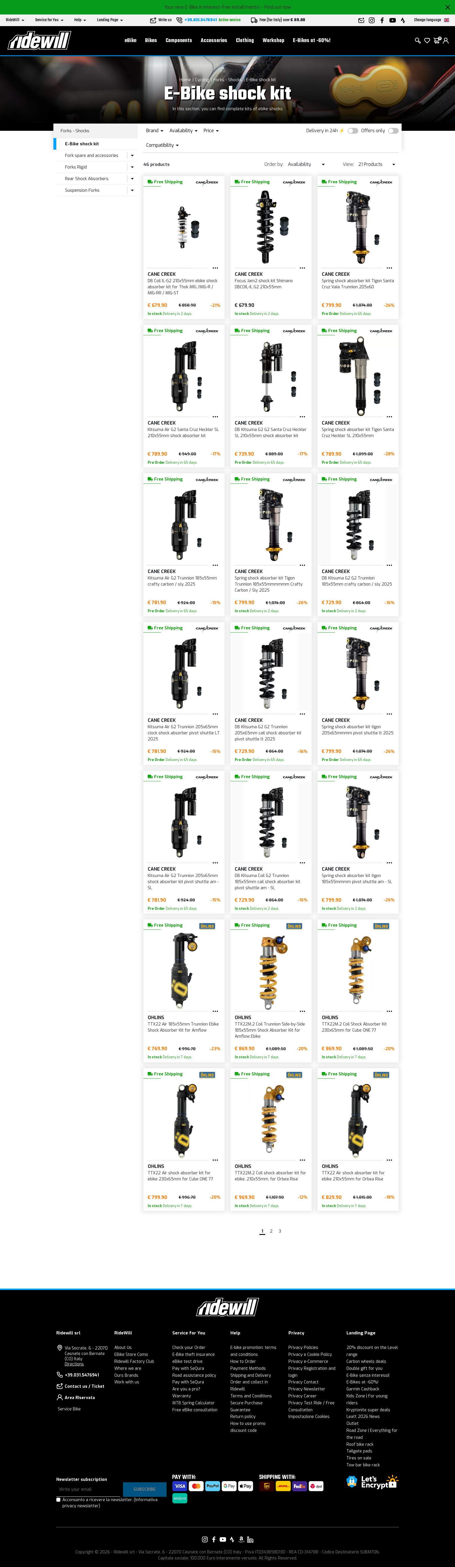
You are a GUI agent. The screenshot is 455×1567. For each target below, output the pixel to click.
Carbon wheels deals (366, 1361)
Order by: (274, 164)
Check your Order (188, 1347)
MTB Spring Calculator (193, 1403)
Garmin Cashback (362, 1389)
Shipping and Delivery (250, 1375)
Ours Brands (126, 1375)
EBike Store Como (131, 1354)
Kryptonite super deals (368, 1410)
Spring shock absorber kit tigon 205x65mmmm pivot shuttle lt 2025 (357, 730)
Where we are (127, 1368)
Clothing (245, 41)
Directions (74, 1364)
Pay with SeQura (188, 1368)
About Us (123, 1347)
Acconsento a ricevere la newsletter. (110, 1503)
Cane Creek (162, 274)
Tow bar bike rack (363, 1465)
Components (179, 41)
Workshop (273, 41)
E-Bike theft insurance (193, 1354)
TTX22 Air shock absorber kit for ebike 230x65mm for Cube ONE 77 (180, 1176)
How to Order (243, 1361)
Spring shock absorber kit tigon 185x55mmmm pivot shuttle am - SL (357, 879)
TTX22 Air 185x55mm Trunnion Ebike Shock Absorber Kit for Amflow (183, 1027)
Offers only (373, 131)
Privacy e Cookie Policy (310, 1354)
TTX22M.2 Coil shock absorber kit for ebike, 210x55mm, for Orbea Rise (270, 1176)
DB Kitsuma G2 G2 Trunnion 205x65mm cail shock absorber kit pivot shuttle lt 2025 (268, 733)
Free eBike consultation (194, 1410)
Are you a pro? (186, 1389)
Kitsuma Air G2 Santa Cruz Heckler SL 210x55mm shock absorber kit (183, 433)
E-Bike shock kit (261, 80)
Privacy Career (302, 1396)
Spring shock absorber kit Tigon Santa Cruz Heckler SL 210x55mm (358, 433)
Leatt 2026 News (363, 1416)
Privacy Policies (303, 1347)
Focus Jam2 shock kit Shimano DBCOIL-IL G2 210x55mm (264, 284)
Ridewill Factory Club (134, 1361)
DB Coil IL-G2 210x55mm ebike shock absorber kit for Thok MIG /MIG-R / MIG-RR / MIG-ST (182, 287)
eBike (130, 41)
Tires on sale (358, 1458)
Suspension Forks (82, 190)
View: (348, 164)
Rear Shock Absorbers (87, 179)
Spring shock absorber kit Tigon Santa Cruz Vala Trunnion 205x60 (358, 284)
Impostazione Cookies (309, 1416)
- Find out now (276, 7)
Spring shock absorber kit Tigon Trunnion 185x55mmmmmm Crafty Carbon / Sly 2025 (269, 584)
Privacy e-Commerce (308, 1361)
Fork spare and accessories (91, 155)
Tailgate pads (359, 1451)
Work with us (126, 1382)
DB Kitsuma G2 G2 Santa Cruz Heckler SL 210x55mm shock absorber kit (271, 433)
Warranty (181, 1396)
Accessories (214, 41)
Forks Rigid (76, 167)
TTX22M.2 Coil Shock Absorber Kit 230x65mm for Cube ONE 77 (354, 1027)
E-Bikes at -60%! (312, 41)
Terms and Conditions (251, 1396)
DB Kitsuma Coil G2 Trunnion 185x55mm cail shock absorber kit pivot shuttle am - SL (267, 882)
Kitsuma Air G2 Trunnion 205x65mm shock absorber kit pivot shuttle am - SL (183, 882)
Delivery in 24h (322, 131)
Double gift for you (364, 1368)
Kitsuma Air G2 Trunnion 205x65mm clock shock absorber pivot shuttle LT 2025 (184, 733)
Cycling (202, 80)
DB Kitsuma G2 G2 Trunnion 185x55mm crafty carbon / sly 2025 (357, 581)
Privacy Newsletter (306, 1389)
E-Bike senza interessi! (367, 1375)
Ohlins (156, 1018)
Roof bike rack (359, 1444)
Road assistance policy (194, 1375)
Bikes (151, 41)
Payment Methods (248, 1368)
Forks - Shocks (227, 80)
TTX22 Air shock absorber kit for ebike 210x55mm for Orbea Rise (353, 1176)
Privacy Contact (303, 1382)
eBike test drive (187, 1361)
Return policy (243, 1416)
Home (185, 80)
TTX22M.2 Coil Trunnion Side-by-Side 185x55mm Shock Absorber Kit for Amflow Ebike (270, 1030)
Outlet (352, 1423)
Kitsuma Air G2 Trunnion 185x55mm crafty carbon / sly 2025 (182, 581)
